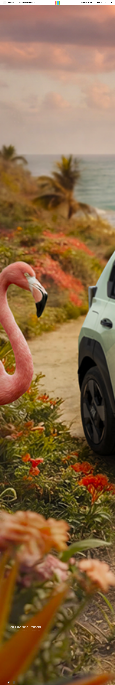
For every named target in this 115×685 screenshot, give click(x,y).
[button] (86, 2)
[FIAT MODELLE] (12, 2)
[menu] (5, 3)
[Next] (14, 682)
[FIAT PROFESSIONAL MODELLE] (27, 2)
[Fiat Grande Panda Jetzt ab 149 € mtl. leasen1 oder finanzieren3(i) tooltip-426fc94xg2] (57, 345)
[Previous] (8, 682)
